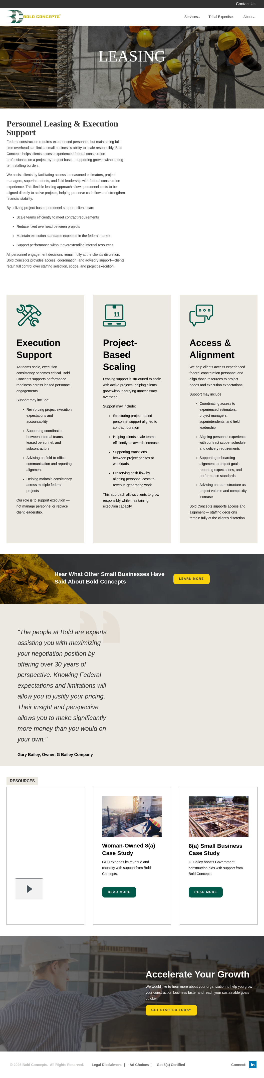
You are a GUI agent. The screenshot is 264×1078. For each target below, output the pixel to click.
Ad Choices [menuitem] (139, 1065)
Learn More (191, 578)
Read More (119, 892)
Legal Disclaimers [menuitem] (107, 1065)
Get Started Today (171, 1010)
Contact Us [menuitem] (245, 4)
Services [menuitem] (191, 17)
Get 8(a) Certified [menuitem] (171, 1065)
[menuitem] (252, 1064)
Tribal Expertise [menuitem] (220, 17)
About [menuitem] (248, 17)
